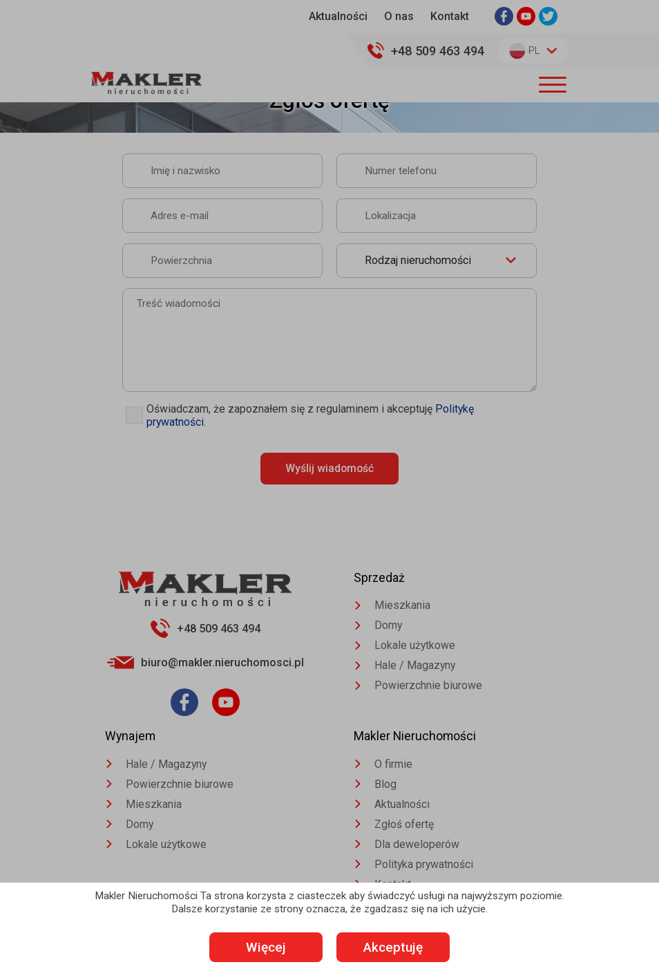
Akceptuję (399, 947)
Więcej (260, 947)
